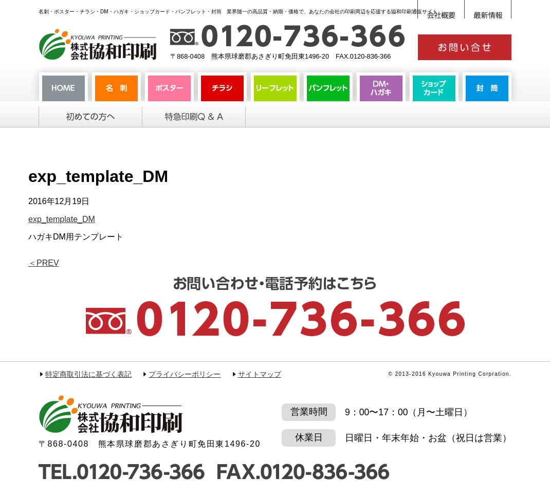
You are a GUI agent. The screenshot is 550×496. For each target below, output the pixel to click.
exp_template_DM (61, 219)
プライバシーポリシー (185, 374)
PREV (43, 263)
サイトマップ (259, 374)
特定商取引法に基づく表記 (88, 374)
